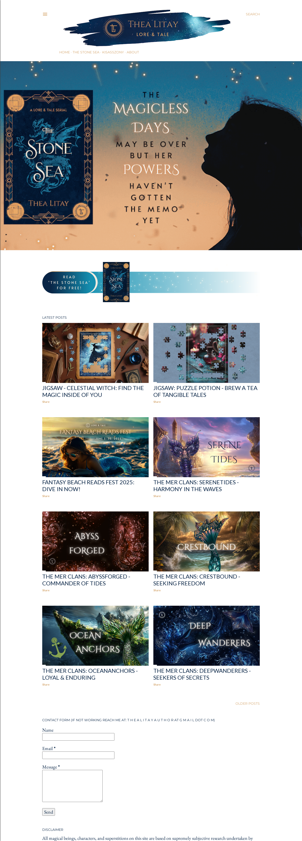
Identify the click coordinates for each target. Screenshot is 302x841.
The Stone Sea (86, 52)
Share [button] (46, 401)
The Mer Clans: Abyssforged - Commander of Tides (86, 580)
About (133, 52)
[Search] (253, 14)
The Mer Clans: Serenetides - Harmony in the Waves (196, 485)
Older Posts (247, 703)
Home (64, 52)
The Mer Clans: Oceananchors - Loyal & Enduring (90, 674)
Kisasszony (113, 52)
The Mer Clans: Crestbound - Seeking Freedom (196, 580)
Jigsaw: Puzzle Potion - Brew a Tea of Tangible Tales (205, 391)
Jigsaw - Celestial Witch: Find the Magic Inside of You (93, 391)
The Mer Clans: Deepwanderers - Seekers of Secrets (202, 674)
